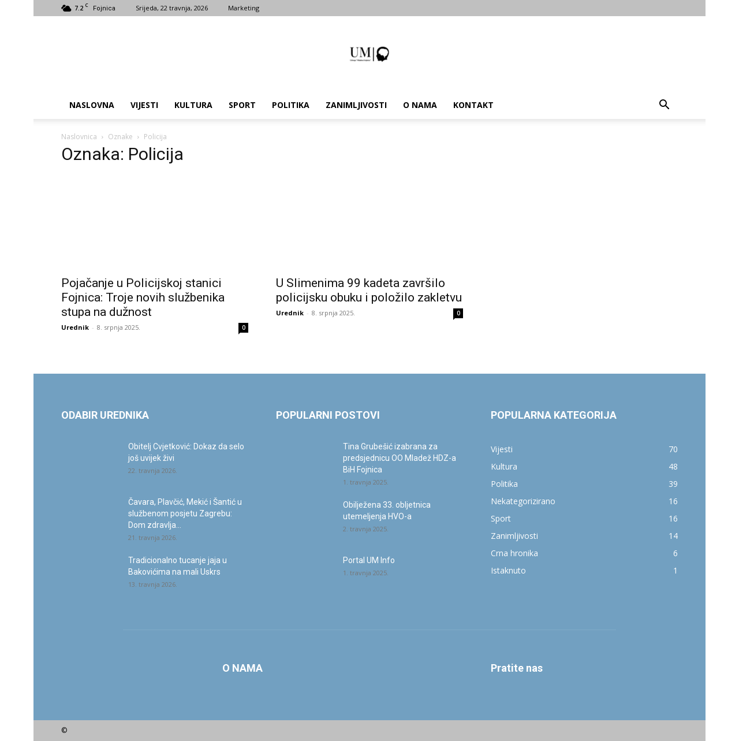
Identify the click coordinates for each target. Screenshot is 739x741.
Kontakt (473, 104)
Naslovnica (79, 137)
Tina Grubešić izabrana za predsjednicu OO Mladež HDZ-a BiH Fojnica (399, 458)
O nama (420, 104)
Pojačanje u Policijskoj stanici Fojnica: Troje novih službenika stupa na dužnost (143, 297)
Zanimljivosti (356, 104)
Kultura (193, 104)
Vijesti (144, 104)
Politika (290, 104)
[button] (664, 105)
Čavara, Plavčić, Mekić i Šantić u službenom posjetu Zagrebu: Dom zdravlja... (185, 513)
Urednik (75, 327)
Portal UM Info (369, 560)
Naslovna (91, 104)
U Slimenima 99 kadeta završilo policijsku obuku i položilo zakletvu (369, 290)
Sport (242, 104)
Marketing (243, 7)
